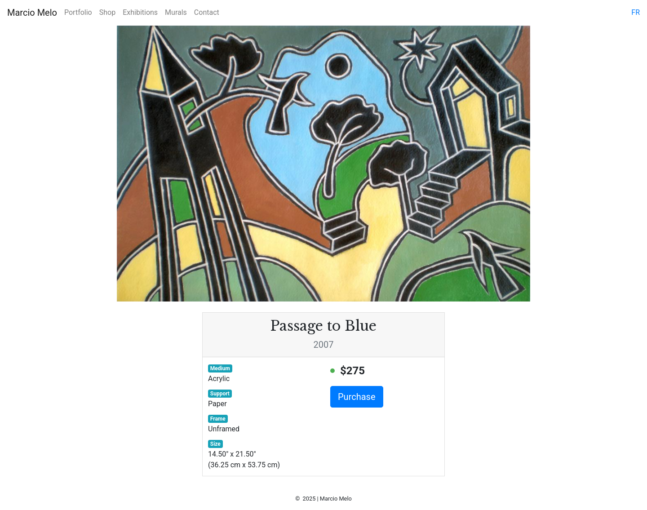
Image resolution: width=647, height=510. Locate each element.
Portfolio (78, 12)
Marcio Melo (32, 12)
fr (635, 12)
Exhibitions (140, 12)
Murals (176, 12)
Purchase (357, 396)
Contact (206, 12)
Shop (107, 12)
